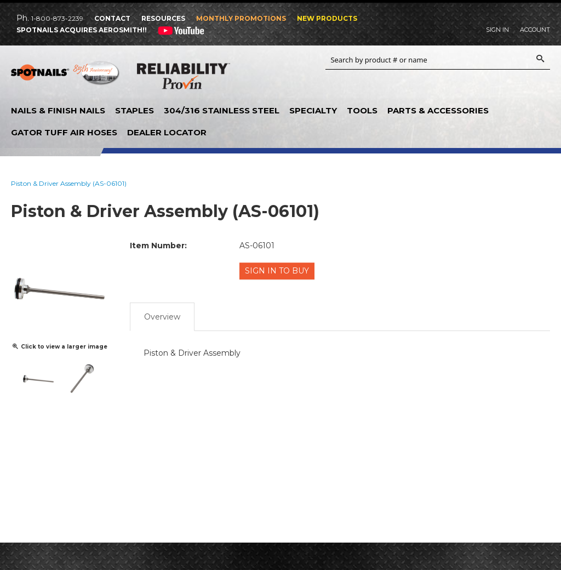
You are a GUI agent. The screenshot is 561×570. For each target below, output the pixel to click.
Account (535, 29)
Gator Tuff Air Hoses (64, 132)
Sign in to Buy (278, 271)
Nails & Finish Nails (58, 110)
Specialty (313, 110)
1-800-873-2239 (57, 18)
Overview (162, 315)
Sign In (497, 29)
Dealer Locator (167, 132)
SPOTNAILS (66, 76)
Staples (134, 110)
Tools (362, 110)
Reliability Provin (183, 78)
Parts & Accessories (438, 110)
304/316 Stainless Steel (221, 110)
